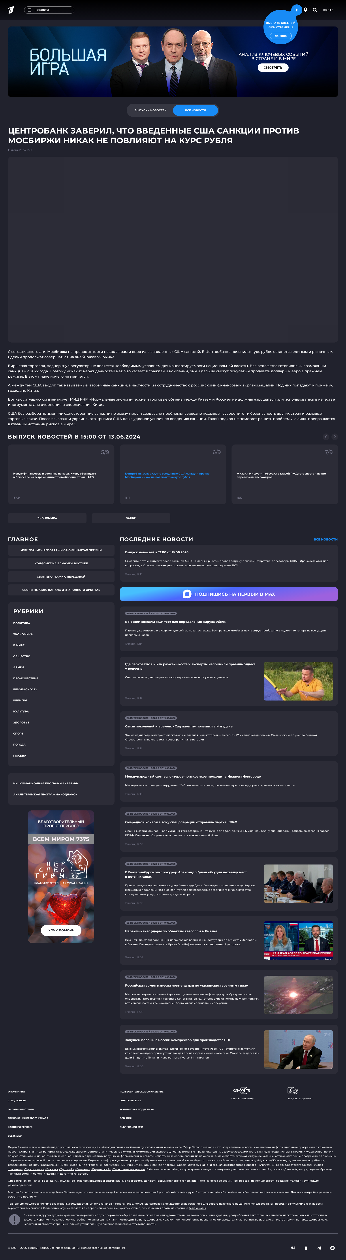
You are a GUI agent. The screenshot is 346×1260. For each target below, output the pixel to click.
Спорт (18, 733)
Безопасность (25, 689)
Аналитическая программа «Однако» (45, 794)
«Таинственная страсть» (128, 1169)
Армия (18, 667)
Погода (19, 744)
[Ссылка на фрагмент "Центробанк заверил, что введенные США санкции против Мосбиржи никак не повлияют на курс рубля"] (173, 474)
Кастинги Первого (20, 1127)
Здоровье (21, 722)
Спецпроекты (17, 1100)
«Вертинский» (101, 1169)
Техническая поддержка (137, 1109)
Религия (20, 700)
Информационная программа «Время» (46, 783)
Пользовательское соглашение (142, 1091)
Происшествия (25, 678)
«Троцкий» (66, 1169)
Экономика (47, 518)
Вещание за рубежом (300, 1093)
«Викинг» (51, 1169)
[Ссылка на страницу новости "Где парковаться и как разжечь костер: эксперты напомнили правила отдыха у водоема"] (229, 681)
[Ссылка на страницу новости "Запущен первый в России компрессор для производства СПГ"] (229, 1049)
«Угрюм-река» (34, 1169)
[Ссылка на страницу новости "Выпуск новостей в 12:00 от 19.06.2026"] (229, 563)
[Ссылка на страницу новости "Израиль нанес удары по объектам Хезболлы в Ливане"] (229, 940)
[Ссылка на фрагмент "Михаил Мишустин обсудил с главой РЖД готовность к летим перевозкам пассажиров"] (284, 474)
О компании (16, 1091)
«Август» (265, 1164)
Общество (21, 656)
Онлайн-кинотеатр (21, 1109)
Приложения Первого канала (28, 1118)
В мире (18, 645)
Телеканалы (197, 1208)
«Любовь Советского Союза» (292, 1164)
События (126, 1118)
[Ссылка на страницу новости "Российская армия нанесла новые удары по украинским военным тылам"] (229, 995)
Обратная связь (130, 1100)
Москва (19, 755)
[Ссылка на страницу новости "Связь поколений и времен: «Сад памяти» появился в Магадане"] (229, 733)
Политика (21, 623)
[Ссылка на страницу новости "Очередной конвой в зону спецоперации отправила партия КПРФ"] (229, 829)
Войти (328, 9)
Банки (131, 518)
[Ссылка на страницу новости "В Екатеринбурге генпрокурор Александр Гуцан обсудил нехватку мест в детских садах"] (229, 883)
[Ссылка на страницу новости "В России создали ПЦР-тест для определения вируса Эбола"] (229, 629)
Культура (21, 711)
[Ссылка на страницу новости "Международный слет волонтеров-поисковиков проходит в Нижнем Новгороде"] (229, 781)
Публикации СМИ (131, 1127)
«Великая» (82, 1169)
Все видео (15, 1135)
